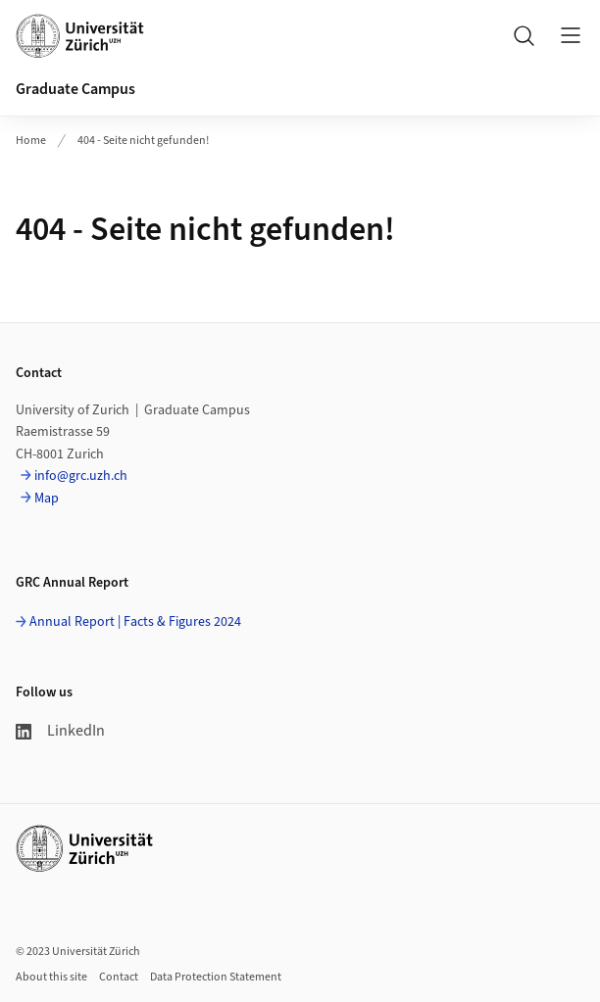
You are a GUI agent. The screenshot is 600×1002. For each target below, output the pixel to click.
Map (46, 498)
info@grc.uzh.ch (80, 476)
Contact (118, 977)
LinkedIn (60, 730)
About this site (51, 977)
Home (31, 140)
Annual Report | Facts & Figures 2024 (135, 622)
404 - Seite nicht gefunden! (143, 140)
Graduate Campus (75, 89)
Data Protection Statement (215, 977)
